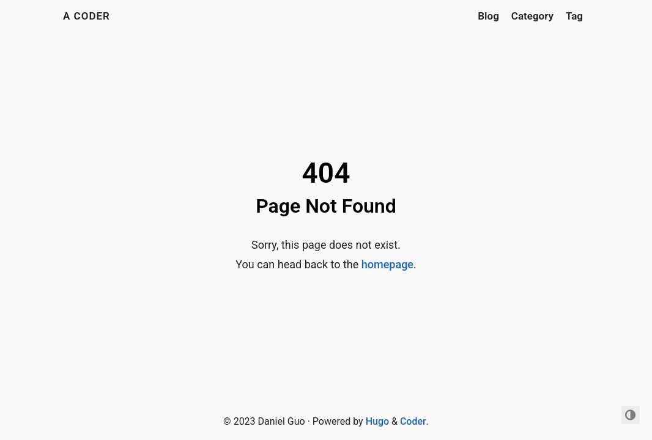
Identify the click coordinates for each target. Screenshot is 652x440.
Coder (413, 421)
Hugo (377, 421)
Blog (488, 16)
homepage (387, 264)
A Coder (86, 16)
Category (532, 16)
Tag (574, 16)
